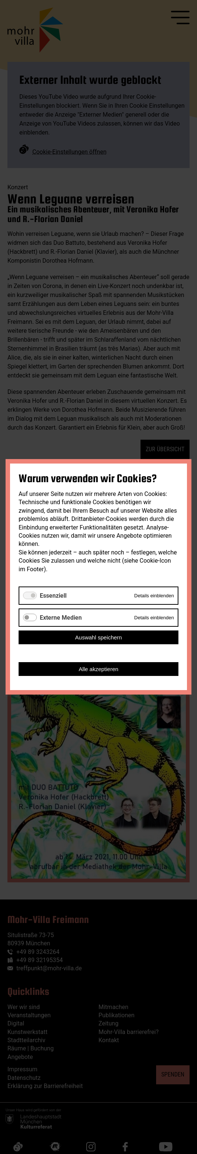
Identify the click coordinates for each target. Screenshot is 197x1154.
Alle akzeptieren (99, 669)
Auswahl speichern (98, 638)
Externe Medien (61, 617)
